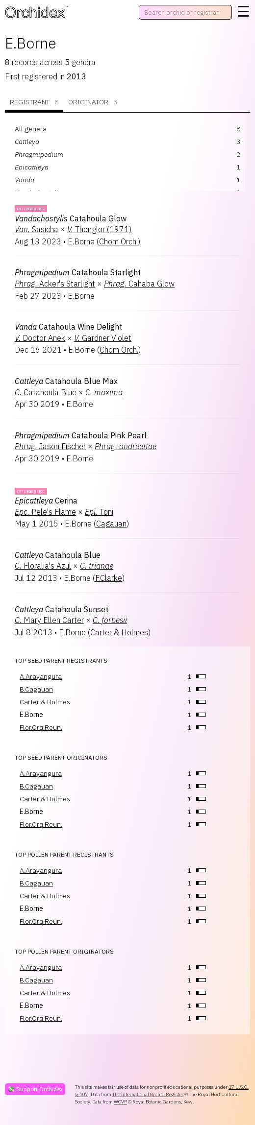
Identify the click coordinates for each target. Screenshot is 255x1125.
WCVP (120, 1102)
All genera (31, 128)
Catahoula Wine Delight (68, 327)
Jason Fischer (50, 446)
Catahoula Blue (45, 392)
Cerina (46, 500)
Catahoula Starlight (78, 272)
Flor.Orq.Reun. (41, 727)
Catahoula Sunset (61, 609)
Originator (92, 102)
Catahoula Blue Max (66, 381)
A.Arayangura (41, 676)
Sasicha (36, 229)
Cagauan (111, 523)
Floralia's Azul (43, 566)
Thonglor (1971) (99, 229)
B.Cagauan (36, 689)
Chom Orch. (118, 241)
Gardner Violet (102, 338)
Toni (99, 512)
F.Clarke (108, 578)
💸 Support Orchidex (35, 1089)
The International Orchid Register (147, 1094)
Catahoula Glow (71, 218)
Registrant (34, 102)
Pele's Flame (45, 512)
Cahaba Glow (139, 283)
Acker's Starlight (55, 283)
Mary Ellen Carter (49, 620)
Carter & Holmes (119, 632)
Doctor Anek (40, 338)
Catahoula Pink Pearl (81, 435)
